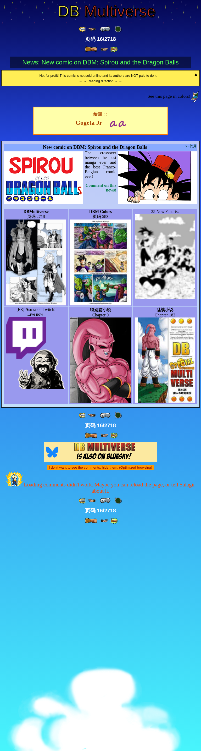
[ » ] (91, 49)
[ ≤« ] (92, 29)
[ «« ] (83, 29)
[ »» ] (114, 49)
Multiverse (106, 11)
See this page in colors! (169, 318)
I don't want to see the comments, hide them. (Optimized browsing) (100, 690)
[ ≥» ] (104, 49)
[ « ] (105, 29)
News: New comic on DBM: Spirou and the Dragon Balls (100, 62)
